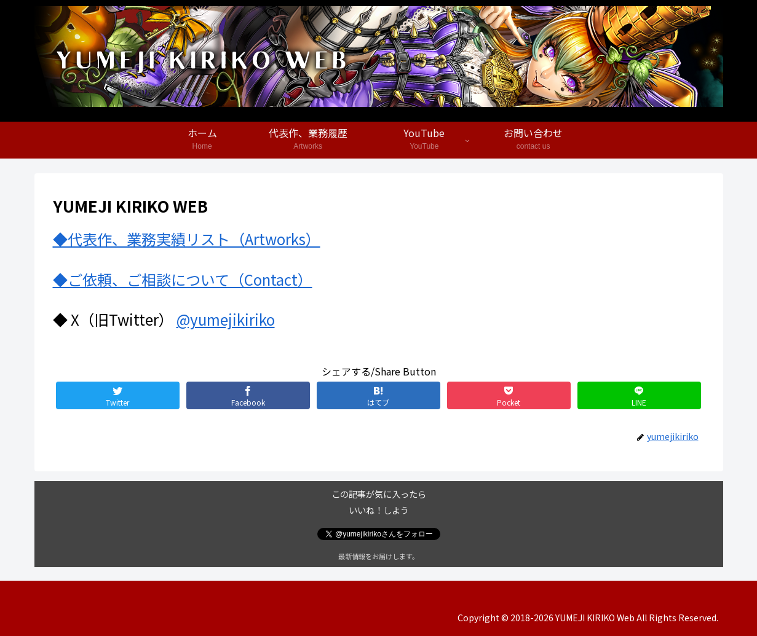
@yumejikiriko (225, 319)
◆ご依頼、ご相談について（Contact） (182, 279)
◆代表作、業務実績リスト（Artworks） (186, 238)
